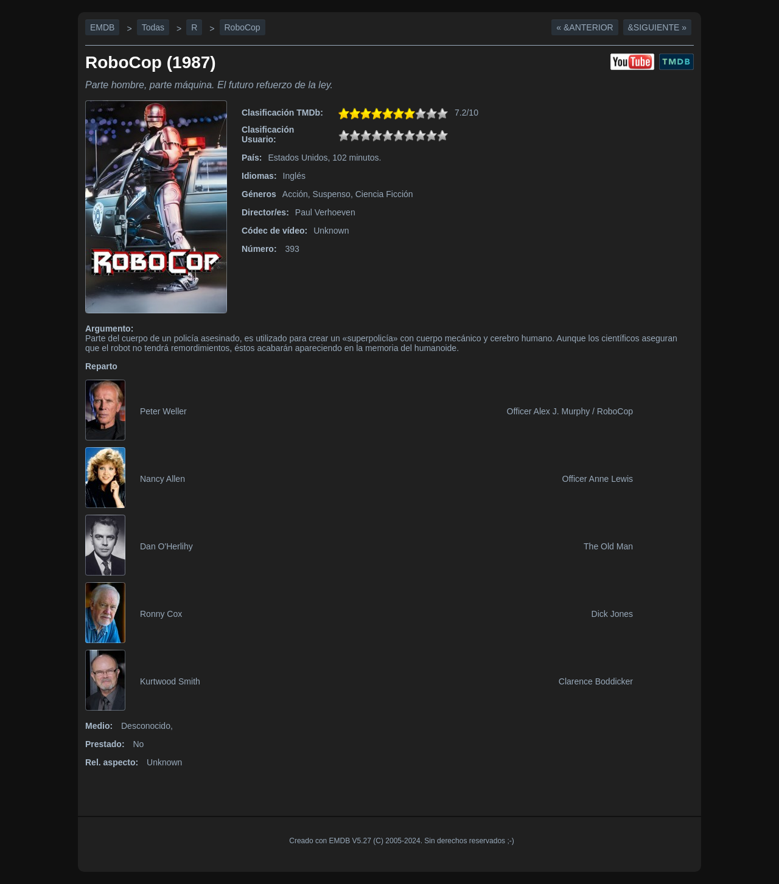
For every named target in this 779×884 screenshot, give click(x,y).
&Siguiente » (657, 27)
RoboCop (242, 27)
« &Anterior (584, 27)
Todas (153, 27)
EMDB (102, 27)
